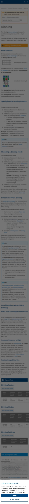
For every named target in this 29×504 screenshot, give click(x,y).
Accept (14, 495)
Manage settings (14, 499)
